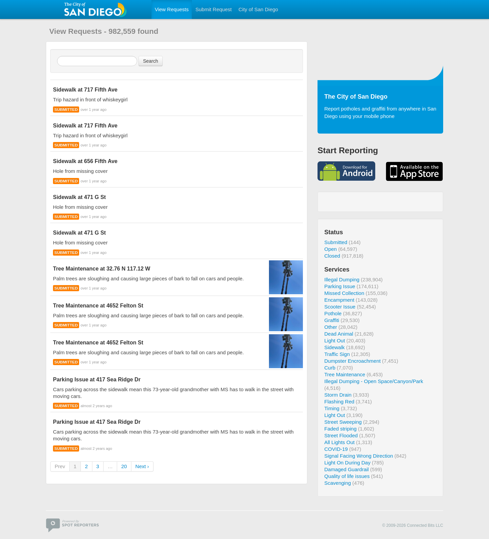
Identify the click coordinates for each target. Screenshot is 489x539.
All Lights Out (339, 442)
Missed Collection (344, 293)
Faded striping (340, 429)
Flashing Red (339, 401)
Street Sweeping (343, 422)
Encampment (339, 300)
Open (330, 249)
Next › (142, 466)
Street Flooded (341, 435)
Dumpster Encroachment (352, 361)
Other (330, 327)
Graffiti (331, 320)
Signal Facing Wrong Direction (358, 456)
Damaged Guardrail (346, 469)
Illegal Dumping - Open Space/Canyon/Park (373, 381)
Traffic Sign (337, 354)
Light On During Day (347, 462)
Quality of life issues (346, 476)
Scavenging (337, 483)
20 (124, 466)
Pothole (333, 313)
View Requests (172, 9)
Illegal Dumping (341, 279)
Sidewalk (334, 347)
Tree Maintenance (344, 374)
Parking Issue (339, 286)
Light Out (334, 340)
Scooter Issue (340, 307)
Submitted (335, 242)
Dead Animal (338, 334)
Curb (330, 368)
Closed (332, 256)
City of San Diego (258, 9)
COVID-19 (336, 449)
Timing (331, 408)
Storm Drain (337, 395)
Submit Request (213, 9)
